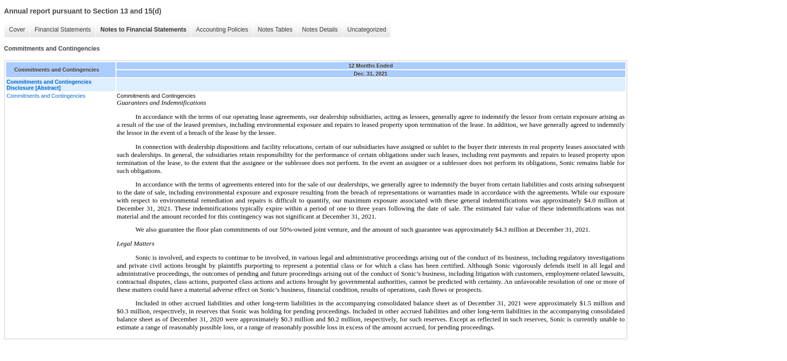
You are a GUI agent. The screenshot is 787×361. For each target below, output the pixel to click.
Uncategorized (366, 29)
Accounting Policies (222, 29)
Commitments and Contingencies (46, 96)
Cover (17, 29)
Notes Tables (275, 29)
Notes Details (320, 29)
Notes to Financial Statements (143, 29)
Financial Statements (63, 29)
